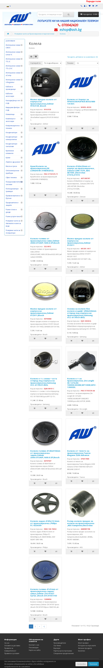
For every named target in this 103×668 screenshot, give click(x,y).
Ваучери (57, 648)
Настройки (81, 664)
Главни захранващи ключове (10, 48)
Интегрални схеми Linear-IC (13, 141)
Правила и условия (11, 653)
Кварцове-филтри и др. (13, 197)
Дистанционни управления (12, 75)
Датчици (9, 66)
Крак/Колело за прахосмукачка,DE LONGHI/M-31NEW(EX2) (42, 168)
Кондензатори (11, 221)
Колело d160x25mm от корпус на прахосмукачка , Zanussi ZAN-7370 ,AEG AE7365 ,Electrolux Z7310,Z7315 (81, 170)
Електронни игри (12, 88)
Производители (60, 643)
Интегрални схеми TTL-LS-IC (13, 155)
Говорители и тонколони (11, 56)
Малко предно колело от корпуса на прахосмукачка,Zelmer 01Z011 (80, 241)
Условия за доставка (12, 645)
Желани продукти (85, 648)
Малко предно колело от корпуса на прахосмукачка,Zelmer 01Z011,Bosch (43, 312)
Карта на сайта (34, 650)
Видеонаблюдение (13, 41)
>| (44, 626)
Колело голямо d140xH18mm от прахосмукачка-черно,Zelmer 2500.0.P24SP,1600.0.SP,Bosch (45, 454)
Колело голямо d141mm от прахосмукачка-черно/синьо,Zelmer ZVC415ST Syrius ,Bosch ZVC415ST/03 (44, 592)
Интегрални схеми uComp (13, 162)
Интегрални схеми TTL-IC (13, 148)
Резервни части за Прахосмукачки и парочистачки (34, 34)
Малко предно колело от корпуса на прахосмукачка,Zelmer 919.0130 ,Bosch (43, 102)
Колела (62, 34)
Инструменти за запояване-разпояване (12, 126)
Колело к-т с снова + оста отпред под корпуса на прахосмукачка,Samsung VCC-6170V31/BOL (43, 381)
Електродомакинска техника (13, 82)
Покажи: (70, 63)
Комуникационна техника (13, 215)
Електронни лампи (13, 97)
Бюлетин (81, 651)
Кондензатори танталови (11, 233)
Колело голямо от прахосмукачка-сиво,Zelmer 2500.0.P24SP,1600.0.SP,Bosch (44, 240)
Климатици (10, 203)
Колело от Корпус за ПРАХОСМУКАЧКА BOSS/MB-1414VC (81, 101)
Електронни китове (13, 93)
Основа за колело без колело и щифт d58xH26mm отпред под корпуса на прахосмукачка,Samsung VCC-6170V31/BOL (81, 313)
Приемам (93, 664)
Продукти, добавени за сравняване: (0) (82, 57)
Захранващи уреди (13, 101)
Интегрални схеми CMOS (13, 134)
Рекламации (33, 647)
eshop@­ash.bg (71, 29)
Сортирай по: (35, 63)
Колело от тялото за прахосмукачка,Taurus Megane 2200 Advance (79, 453)
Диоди (8, 70)
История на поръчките (87, 645)
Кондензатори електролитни (11, 226)
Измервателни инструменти (11, 107)
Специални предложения (64, 653)
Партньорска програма (63, 651)
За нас (6, 643)
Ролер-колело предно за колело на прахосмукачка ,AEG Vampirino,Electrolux (80, 523)
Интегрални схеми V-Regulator (13, 169)
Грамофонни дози (13, 62)
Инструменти (11, 119)
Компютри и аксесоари (10, 208)
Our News (57, 645)
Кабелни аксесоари (10, 183)
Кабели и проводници (11, 176)
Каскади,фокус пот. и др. (13, 190)
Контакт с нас (34, 645)
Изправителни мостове (11, 114)
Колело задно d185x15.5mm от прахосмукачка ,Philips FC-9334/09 (44, 523)
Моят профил (83, 643)
